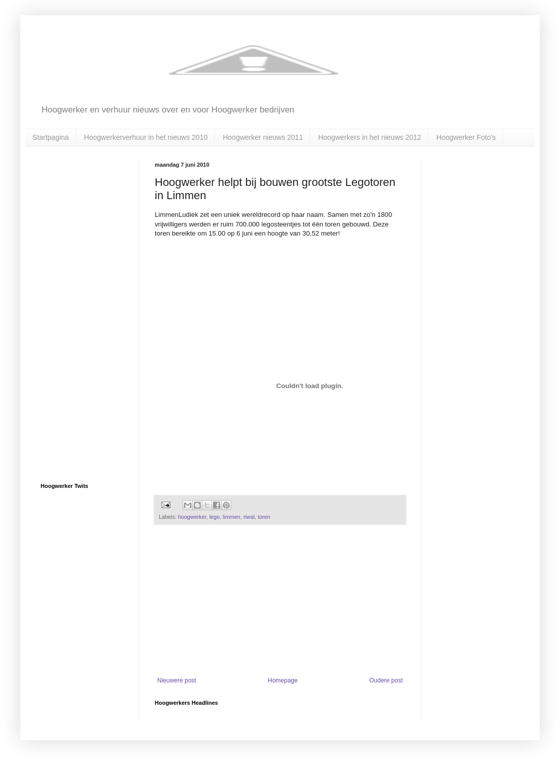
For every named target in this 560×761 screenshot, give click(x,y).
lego (214, 517)
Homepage (283, 680)
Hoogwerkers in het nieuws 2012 (369, 137)
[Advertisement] (280, 601)
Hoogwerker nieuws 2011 (263, 137)
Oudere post (386, 680)
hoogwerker (192, 517)
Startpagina (50, 137)
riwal (249, 517)
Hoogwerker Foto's (466, 137)
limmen (231, 517)
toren (264, 517)
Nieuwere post (176, 680)
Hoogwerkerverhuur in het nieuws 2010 (146, 137)
